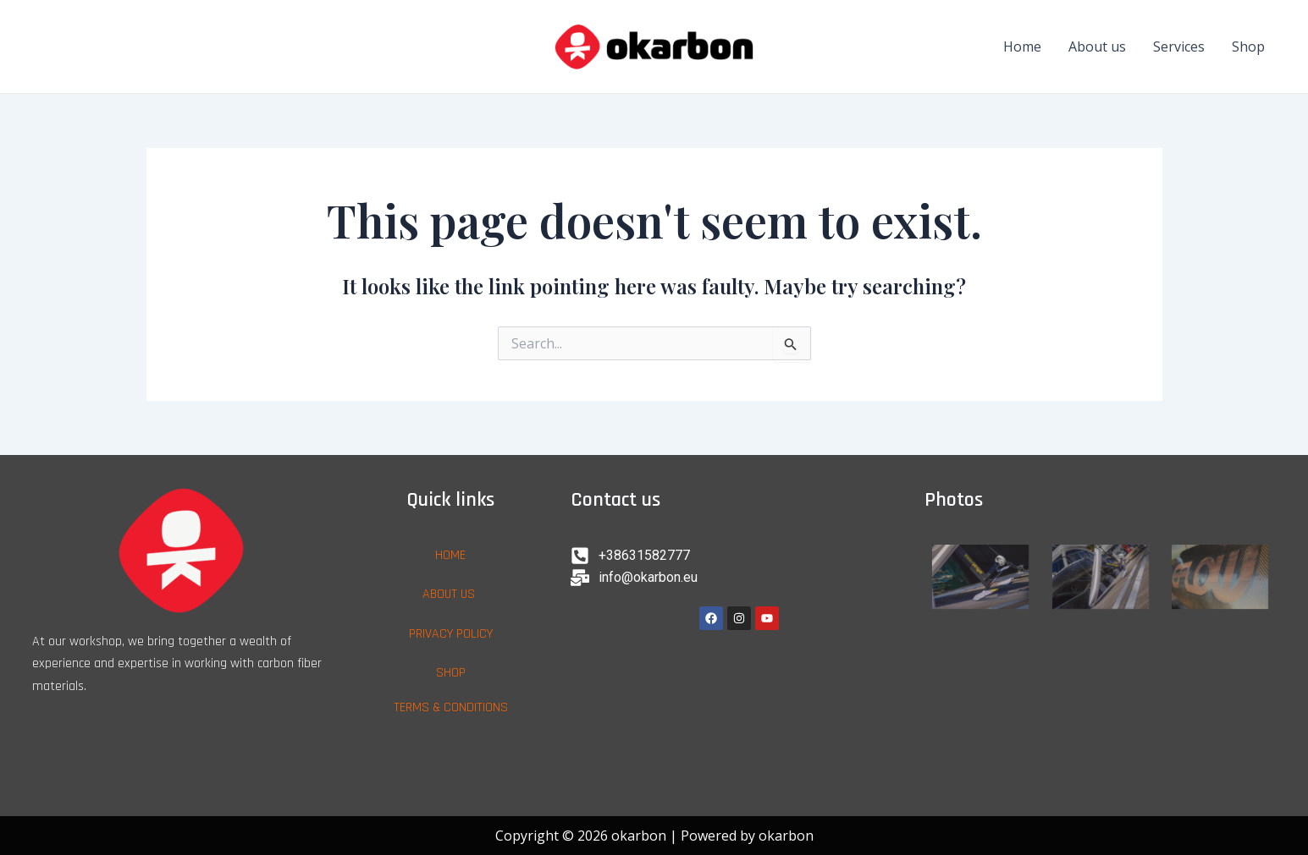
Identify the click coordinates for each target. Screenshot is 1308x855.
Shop (1248, 46)
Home (1022, 46)
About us (1097, 46)
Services (1179, 46)
